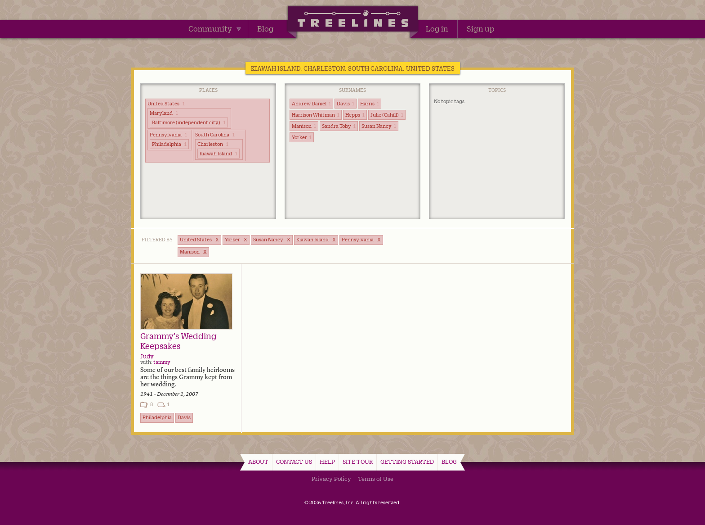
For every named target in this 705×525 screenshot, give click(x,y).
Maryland (164, 113)
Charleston (212, 144)
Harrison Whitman (315, 115)
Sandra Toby (339, 126)
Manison (304, 126)
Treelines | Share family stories (353, 20)
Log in (437, 29)
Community (214, 29)
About (258, 461)
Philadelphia (169, 144)
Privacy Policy (331, 478)
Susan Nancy (378, 126)
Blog (265, 29)
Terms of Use (375, 478)
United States (166, 103)
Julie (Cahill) (386, 115)
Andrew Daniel (311, 103)
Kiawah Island (218, 153)
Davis (345, 103)
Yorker (302, 137)
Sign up (481, 29)
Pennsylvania (168, 134)
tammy (161, 362)
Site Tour (358, 461)
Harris (369, 103)
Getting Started (407, 461)
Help (327, 461)
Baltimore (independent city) (189, 122)
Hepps (355, 115)
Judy (147, 356)
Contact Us (294, 461)
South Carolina (215, 134)
